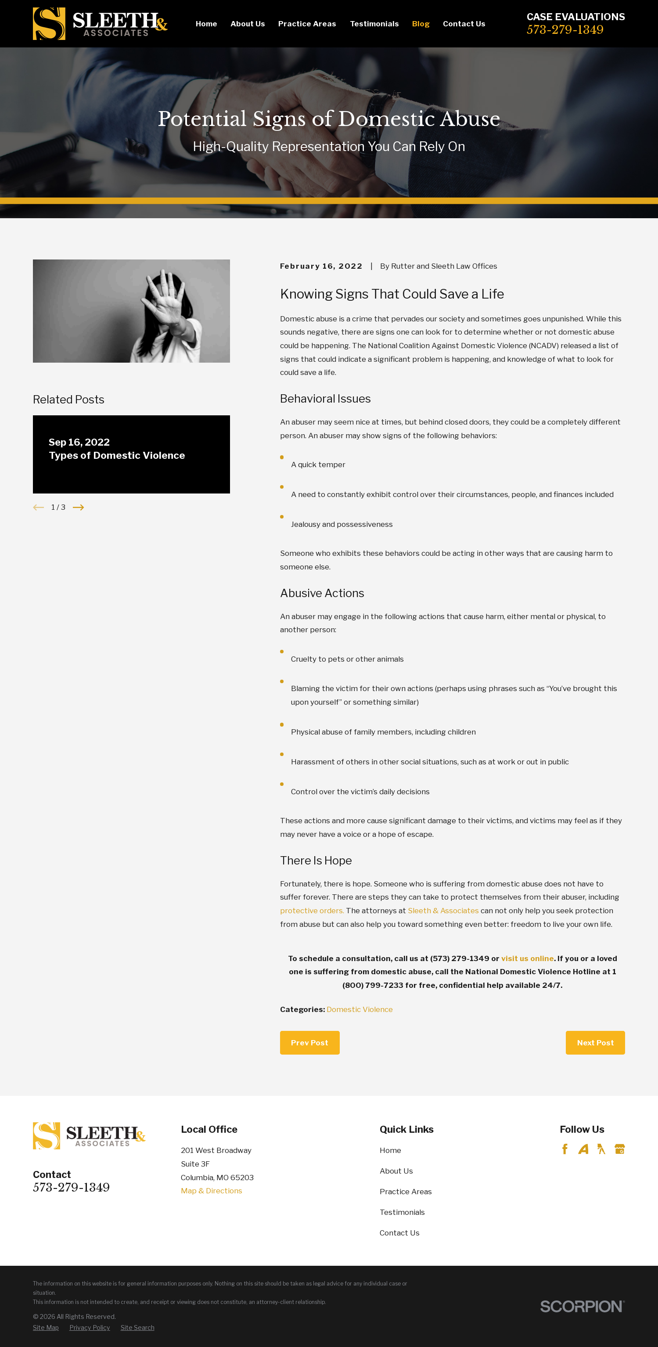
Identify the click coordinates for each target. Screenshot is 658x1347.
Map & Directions (211, 1190)
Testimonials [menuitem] (374, 23)
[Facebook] (565, 1149)
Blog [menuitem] (421, 23)
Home (390, 1150)
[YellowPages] (601, 1149)
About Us (396, 1171)
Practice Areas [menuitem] (307, 23)
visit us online (527, 958)
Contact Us (400, 1232)
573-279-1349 (565, 29)
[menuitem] (46, 1327)
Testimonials (402, 1212)
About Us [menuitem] (247, 23)
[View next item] (78, 507)
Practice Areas (406, 1191)
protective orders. (312, 910)
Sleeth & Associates (444, 910)
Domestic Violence (360, 1009)
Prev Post (309, 1042)
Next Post (595, 1042)
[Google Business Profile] (620, 1149)
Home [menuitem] (206, 23)
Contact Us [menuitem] (464, 23)
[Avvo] (583, 1149)
